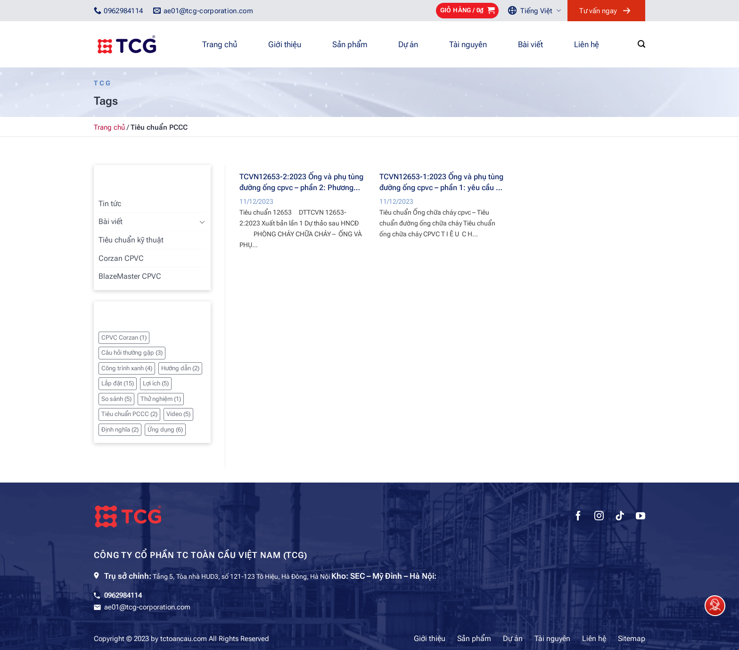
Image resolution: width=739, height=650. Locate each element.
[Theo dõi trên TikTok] (619, 517)
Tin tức (110, 203)
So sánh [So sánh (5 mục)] (116, 398)
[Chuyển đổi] (202, 221)
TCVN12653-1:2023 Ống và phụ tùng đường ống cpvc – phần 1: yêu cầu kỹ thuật (441, 182)
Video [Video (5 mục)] (178, 413)
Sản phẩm (349, 44)
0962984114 (123, 595)
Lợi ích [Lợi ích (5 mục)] (156, 383)
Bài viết (530, 44)
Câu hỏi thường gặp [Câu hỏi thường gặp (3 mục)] (132, 352)
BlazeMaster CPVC (130, 276)
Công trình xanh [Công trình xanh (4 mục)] (126, 368)
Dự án (408, 44)
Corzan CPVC (121, 258)
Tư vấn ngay (598, 11)
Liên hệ (586, 44)
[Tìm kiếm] (641, 44)
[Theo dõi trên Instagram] (599, 517)
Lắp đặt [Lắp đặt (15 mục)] (117, 383)
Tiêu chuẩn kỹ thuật (131, 239)
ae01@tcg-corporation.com (147, 607)
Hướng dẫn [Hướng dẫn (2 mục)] (180, 368)
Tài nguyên (468, 44)
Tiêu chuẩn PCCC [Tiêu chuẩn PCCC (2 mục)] (129, 413)
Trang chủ (219, 44)
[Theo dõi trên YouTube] (640, 517)
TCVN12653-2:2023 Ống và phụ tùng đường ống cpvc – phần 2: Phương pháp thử (301, 182)
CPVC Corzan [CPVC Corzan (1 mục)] (124, 337)
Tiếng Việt (540, 10)
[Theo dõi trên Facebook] (578, 517)
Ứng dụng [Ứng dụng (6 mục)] (165, 429)
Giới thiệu (284, 44)
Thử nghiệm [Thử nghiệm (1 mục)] (160, 398)
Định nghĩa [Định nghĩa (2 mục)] (120, 429)
